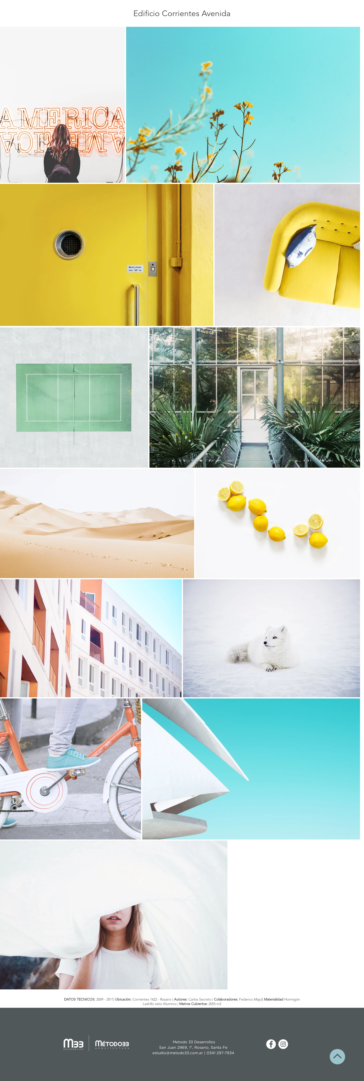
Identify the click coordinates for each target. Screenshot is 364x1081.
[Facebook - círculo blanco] (271, 1044)
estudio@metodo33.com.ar (178, 1053)
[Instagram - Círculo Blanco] (283, 1044)
